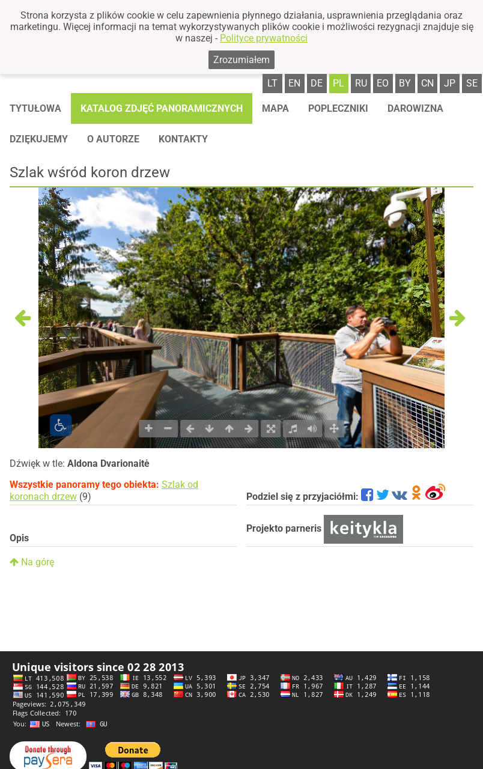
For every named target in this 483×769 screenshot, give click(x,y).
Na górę (32, 562)
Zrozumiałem (241, 59)
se (472, 83)
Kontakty (183, 139)
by (405, 83)
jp (449, 83)
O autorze (113, 139)
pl (338, 83)
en (294, 83)
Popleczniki (338, 108)
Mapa (275, 108)
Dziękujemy (39, 139)
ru (361, 83)
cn (427, 83)
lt (272, 83)
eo (383, 83)
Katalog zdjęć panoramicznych (161, 108)
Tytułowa (35, 108)
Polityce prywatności (264, 38)
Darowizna (415, 108)
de (317, 83)
